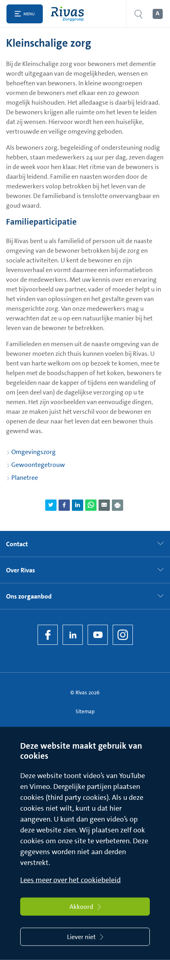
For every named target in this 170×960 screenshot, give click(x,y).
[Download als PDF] (117, 505)
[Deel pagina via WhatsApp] (91, 505)
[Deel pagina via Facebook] (64, 505)
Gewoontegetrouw (38, 464)
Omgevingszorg (33, 452)
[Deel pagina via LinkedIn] (77, 505)
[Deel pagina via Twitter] (51, 505)
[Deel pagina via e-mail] (104, 505)
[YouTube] (98, 635)
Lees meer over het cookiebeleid (70, 880)
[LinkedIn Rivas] (73, 635)
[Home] (69, 13)
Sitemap (85, 711)
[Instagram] (123, 635)
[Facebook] (48, 635)
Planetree (24, 477)
